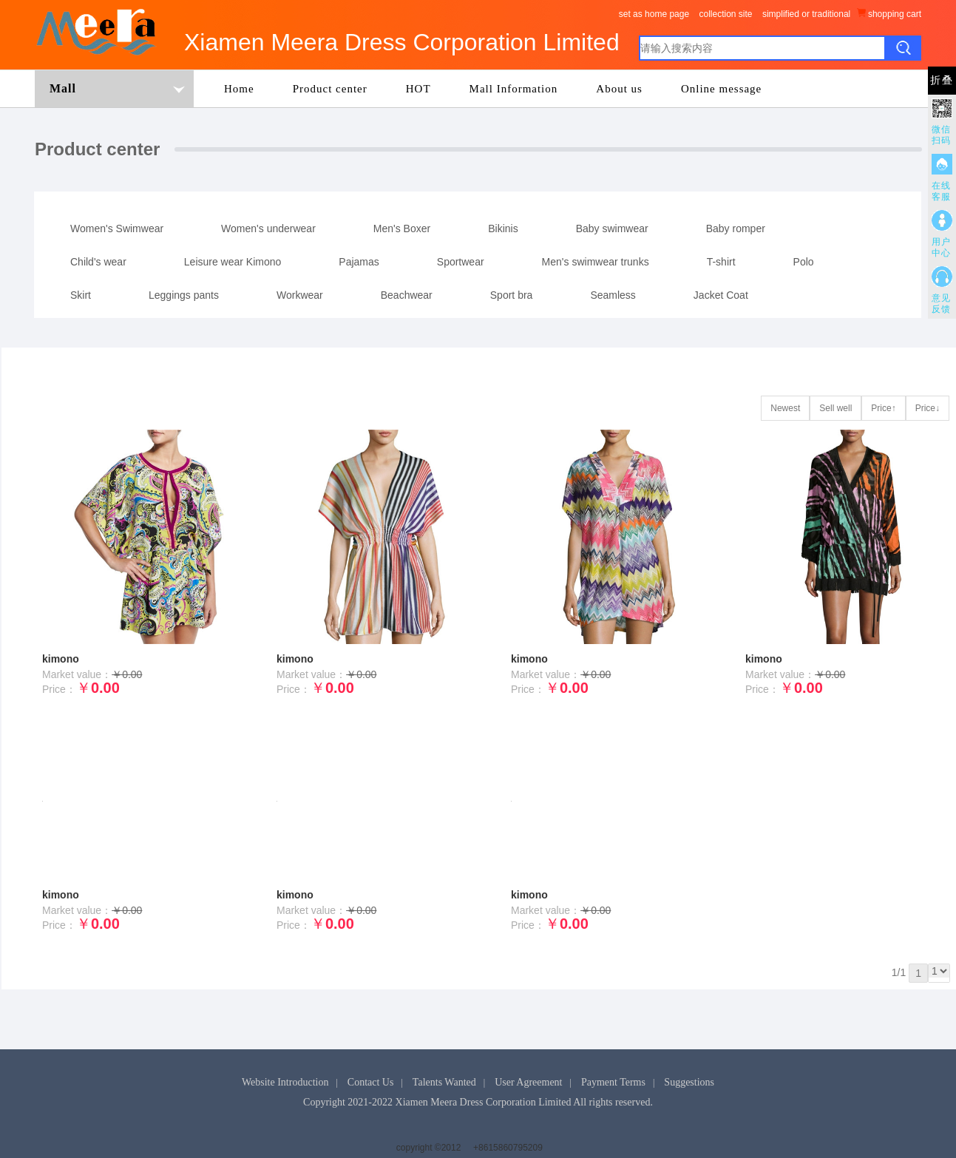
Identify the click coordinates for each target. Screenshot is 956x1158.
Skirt (80, 295)
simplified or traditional (806, 14)
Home (239, 89)
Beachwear (407, 295)
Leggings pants (184, 295)
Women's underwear (268, 228)
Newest (785, 408)
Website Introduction (285, 1082)
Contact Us (371, 1082)
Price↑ (883, 408)
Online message (721, 89)
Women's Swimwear (116, 228)
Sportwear (460, 262)
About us (619, 89)
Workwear (300, 295)
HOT (418, 89)
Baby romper (735, 228)
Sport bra (511, 295)
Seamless (612, 295)
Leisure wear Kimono (233, 262)
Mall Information (513, 89)
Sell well (835, 408)
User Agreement (528, 1082)
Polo (803, 262)
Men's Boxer (401, 228)
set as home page (654, 14)
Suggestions (689, 1082)
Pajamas (359, 262)
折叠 (942, 80)
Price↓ (927, 408)
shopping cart (889, 13)
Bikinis (503, 228)
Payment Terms (613, 1082)
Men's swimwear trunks (595, 262)
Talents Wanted (444, 1082)
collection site (725, 14)
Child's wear (98, 262)
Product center (330, 89)
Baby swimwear (612, 228)
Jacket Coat (721, 295)
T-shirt (721, 262)
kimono (60, 659)
